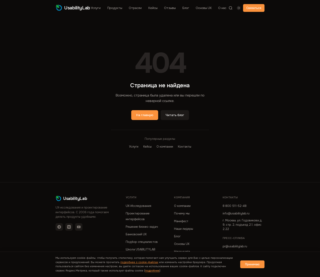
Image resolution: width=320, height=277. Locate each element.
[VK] (69, 227)
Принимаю (252, 264)
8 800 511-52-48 (235, 206)
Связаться (253, 8)
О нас (222, 8)
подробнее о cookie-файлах (139, 262)
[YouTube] (78, 227)
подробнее (152, 270)
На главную (144, 115)
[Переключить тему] (238, 8)
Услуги (96, 8)
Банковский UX (136, 234)
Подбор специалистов (142, 242)
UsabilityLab (73, 7)
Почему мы (182, 213)
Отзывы (170, 8)
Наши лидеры (183, 229)
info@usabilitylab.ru (236, 213)
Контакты (184, 146)
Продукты (114, 8)
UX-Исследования (138, 206)
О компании (165, 146)
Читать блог (175, 115)
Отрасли (135, 8)
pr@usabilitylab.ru (235, 246)
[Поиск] (230, 8)
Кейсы (153, 8)
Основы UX (204, 8)
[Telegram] (59, 227)
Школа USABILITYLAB (140, 249)
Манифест (181, 221)
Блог (185, 8)
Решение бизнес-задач (142, 227)
